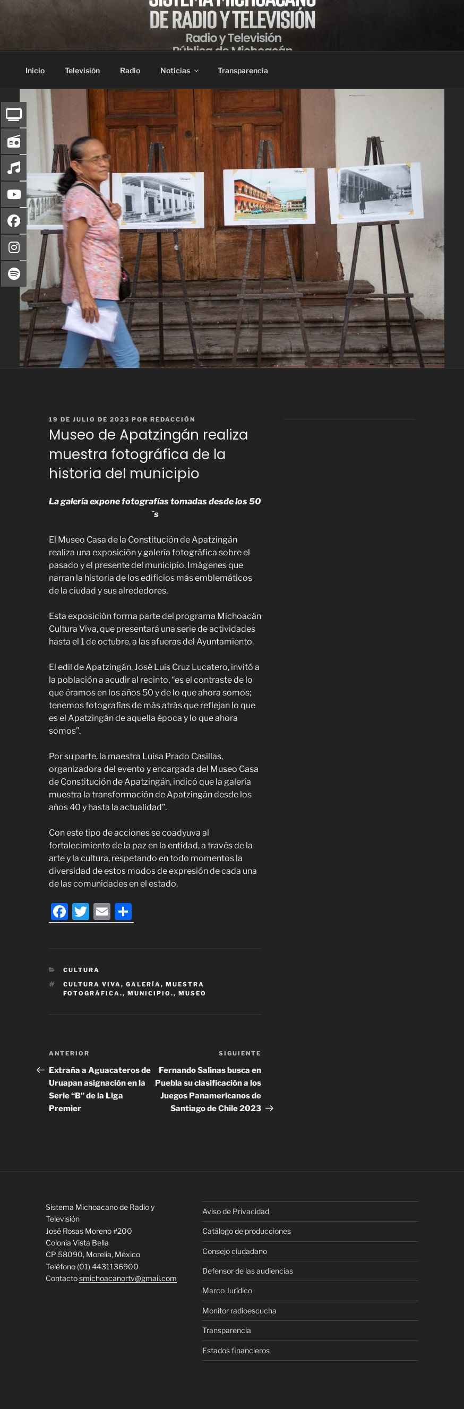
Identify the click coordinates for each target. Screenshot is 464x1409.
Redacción (172, 419)
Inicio (35, 70)
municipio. (150, 993)
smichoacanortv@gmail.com (128, 1278)
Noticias (180, 70)
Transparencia (243, 70)
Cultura (81, 970)
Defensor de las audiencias (247, 1270)
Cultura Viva (92, 984)
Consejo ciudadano (234, 1251)
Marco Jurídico (227, 1290)
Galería (143, 984)
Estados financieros (236, 1350)
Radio (130, 70)
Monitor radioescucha (239, 1310)
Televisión (82, 70)
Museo (192, 993)
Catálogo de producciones (246, 1230)
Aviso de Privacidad (235, 1211)
